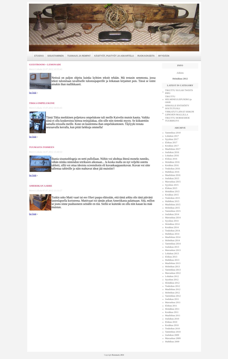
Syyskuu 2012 (172, 279)
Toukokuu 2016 (172, 168)
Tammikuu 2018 (173, 132)
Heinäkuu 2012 (172, 282)
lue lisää (32, 92)
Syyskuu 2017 (172, 139)
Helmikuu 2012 (172, 292)
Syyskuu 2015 (172, 184)
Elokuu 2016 (171, 158)
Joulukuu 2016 (172, 152)
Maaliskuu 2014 (172, 237)
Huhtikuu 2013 (172, 260)
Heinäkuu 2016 (172, 162)
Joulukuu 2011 (172, 299)
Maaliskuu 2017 (172, 149)
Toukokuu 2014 (172, 230)
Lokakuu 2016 (172, 155)
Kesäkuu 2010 (172, 325)
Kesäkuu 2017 (172, 145)
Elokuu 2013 (171, 256)
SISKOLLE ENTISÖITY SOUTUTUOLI (177, 107)
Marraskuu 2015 (173, 181)
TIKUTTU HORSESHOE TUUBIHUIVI (177, 119)
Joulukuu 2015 (172, 178)
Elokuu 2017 (171, 142)
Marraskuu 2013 (173, 250)
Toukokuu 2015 (172, 198)
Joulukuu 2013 (172, 246)
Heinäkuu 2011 (172, 309)
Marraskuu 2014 (173, 217)
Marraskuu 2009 (173, 338)
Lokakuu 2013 (172, 253)
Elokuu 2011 (171, 305)
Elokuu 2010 (171, 322)
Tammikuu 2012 (173, 295)
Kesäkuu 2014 (172, 227)
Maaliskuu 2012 (172, 289)
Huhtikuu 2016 (172, 171)
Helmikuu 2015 (172, 207)
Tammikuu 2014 (173, 243)
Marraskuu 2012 (173, 273)
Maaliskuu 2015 (172, 204)
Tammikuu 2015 (173, 211)
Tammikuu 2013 (173, 269)
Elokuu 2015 (171, 188)
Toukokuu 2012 (172, 286)
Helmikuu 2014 (172, 240)
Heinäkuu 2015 (172, 191)
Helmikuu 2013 (172, 266)
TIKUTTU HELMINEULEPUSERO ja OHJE (178, 99)
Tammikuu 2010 (173, 331)
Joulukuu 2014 (172, 214)
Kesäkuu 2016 (172, 165)
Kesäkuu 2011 (172, 312)
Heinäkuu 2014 (172, 224)
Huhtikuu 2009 (172, 341)
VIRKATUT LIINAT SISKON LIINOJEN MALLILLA (179, 113)
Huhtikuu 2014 (172, 233)
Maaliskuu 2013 (172, 263)
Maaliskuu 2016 (172, 175)
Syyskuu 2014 (172, 220)
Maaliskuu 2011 (172, 315)
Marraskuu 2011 (173, 302)
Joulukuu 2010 (172, 318)
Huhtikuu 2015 (172, 201)
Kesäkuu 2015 (172, 194)
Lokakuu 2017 (172, 136)
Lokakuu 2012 (172, 276)
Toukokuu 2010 (172, 328)
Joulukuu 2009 (172, 335)
